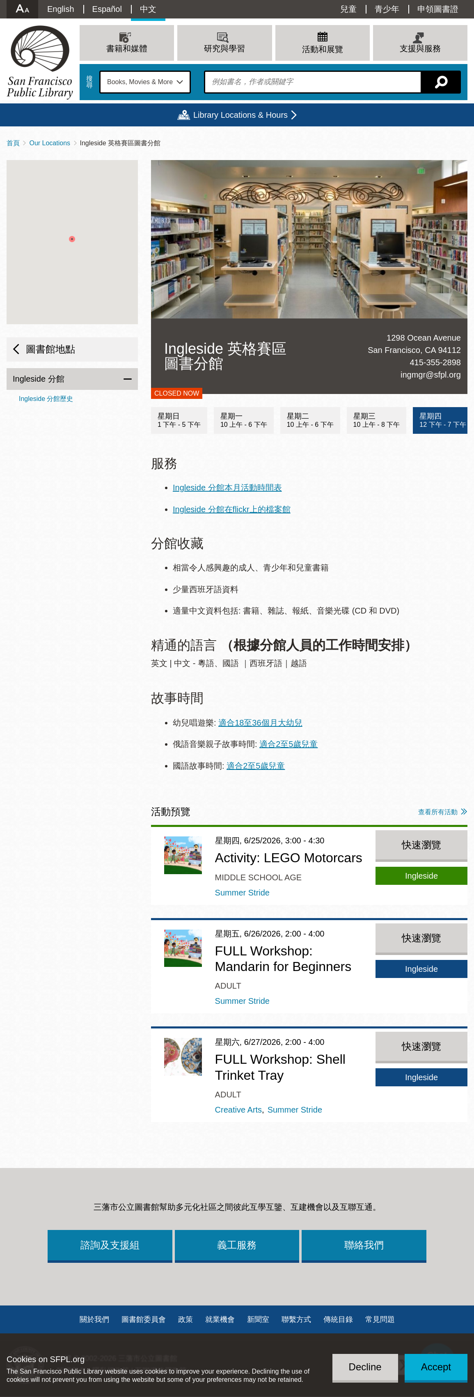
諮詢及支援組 (110, 1244)
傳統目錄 (338, 1319)
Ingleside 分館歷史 (46, 398)
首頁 (13, 143)
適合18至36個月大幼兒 (260, 722)
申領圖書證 (437, 9)
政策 (185, 1319)
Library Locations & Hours (240, 114)
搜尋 (89, 82)
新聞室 (258, 1319)
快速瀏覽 (421, 844)
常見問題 (380, 1319)
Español (107, 9)
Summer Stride (242, 892)
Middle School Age (258, 877)
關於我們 (94, 1319)
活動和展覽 (322, 49)
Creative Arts (238, 1109)
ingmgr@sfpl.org (431, 374)
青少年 (387, 9)
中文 (148, 9)
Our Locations (49, 143)
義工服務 (236, 1244)
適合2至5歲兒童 (288, 744)
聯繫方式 (296, 1319)
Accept (436, 1366)
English (60, 9)
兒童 (348, 9)
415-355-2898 (435, 362)
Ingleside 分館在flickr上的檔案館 (232, 509)
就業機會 (220, 1319)
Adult (228, 985)
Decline (365, 1366)
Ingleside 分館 (38, 378)
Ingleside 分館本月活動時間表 (227, 487)
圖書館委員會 (143, 1319)
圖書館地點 (50, 349)
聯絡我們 (364, 1244)
